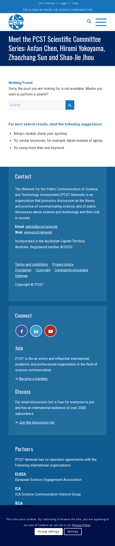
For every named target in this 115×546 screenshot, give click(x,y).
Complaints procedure (71, 270)
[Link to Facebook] (22, 331)
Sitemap (21, 276)
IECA (19, 503)
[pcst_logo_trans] (48, 22)
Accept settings (48, 531)
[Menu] (98, 22)
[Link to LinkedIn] (36, 331)
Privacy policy (63, 264)
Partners (24, 449)
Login (63, 3)
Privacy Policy (81, 525)
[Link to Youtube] (50, 331)
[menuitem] (47, 3)
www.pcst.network (38, 232)
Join (19, 348)
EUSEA (20, 474)
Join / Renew (47, 3)
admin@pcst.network (41, 227)
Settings (72, 531)
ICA (18, 488)
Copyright (43, 270)
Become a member (33, 379)
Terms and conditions (31, 264)
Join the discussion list (37, 422)
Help (75, 3)
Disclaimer (23, 270)
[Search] (87, 22)
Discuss (23, 391)
